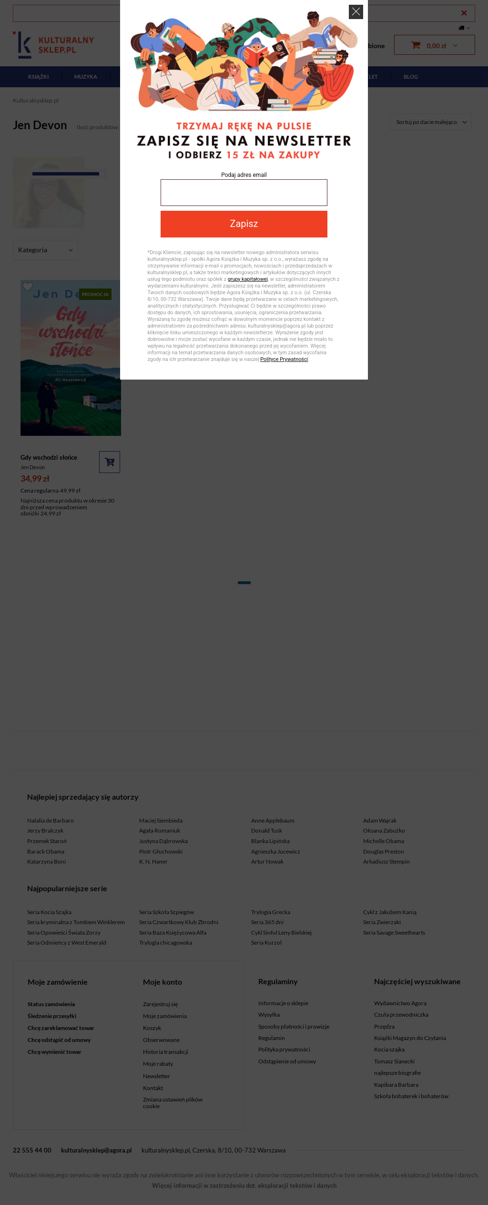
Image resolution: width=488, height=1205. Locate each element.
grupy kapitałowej (248, 279)
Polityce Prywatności (284, 359)
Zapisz (244, 223)
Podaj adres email (244, 175)
